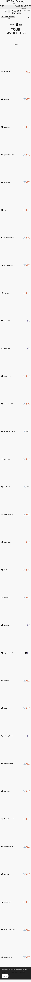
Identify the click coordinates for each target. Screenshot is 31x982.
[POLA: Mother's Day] (15, 446)
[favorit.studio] (15, 501)
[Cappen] (15, 307)
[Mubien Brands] (15, 584)
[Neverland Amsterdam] (15, 280)
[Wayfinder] (15, 750)
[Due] (15, 113)
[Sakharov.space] (15, 363)
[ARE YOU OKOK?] (15, 833)
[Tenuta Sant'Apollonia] (15, 612)
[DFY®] (15, 556)
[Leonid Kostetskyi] (15, 916)
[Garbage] (15, 529)
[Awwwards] (5, 11)
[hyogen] (15, 805)
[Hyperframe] (15, 667)
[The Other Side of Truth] (15, 418)
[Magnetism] (15, 778)
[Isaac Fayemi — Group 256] (15, 169)
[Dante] (15, 252)
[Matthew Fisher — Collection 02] (15, 196)
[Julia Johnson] (15, 888)
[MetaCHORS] (15, 86)
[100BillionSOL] (15, 639)
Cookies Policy (22, 972)
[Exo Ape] (15, 473)
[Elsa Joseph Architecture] (15, 390)
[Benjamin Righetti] (15, 944)
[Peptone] (15, 224)
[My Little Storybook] (15, 695)
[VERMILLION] (15, 58)
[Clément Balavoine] (15, 722)
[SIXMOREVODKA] (15, 141)
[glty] (15, 335)
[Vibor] (15, 861)
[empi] (19, 24)
